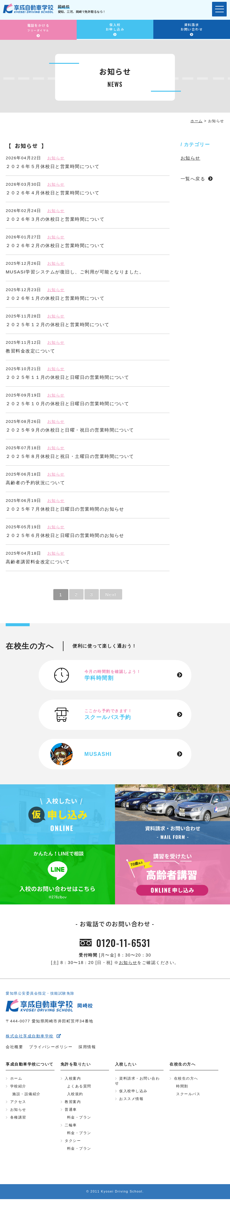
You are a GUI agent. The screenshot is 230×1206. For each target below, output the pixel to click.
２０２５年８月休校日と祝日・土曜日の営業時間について (70, 456)
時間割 (182, 1091)
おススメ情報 (131, 1104)
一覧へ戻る (193, 178)
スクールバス (188, 1099)
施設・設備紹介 (26, 1099)
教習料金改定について (30, 350)
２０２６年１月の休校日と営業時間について (55, 298)
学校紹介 (18, 1091)
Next (111, 594)
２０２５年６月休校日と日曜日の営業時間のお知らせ (65, 535)
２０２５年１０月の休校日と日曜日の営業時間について (67, 403)
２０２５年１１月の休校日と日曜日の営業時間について (67, 377)
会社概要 (14, 1050)
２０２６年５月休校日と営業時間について (53, 166)
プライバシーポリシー (50, 1050)
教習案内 (73, 1107)
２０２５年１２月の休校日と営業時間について (58, 324)
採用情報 (87, 1050)
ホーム (16, 1083)
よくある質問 (79, 1091)
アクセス (18, 1107)
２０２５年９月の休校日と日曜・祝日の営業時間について (70, 429)
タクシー (73, 1147)
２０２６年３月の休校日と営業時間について (55, 219)
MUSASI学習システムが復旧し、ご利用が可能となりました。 (75, 271)
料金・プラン (79, 1123)
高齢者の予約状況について (35, 482)
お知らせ (56, 158)
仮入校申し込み (133, 1096)
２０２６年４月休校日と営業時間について (53, 192)
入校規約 (75, 1099)
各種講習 (18, 1123)
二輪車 (71, 1131)
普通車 (71, 1115)
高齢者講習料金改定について (38, 561)
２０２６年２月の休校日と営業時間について (55, 245)
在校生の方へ (186, 1083)
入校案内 (73, 1083)
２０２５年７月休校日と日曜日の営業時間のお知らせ (65, 509)
